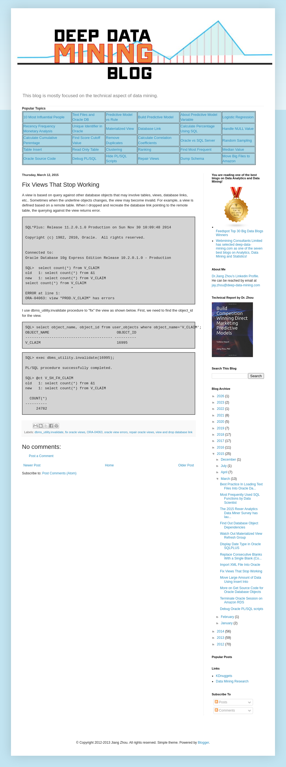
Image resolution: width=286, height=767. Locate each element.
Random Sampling (237, 140)
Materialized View (120, 129)
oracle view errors (116, 432)
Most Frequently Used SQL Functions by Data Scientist (240, 499)
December (229, 459)
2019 (221, 428)
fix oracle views (75, 432)
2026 (221, 396)
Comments (225, 710)
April (224, 472)
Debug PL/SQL (84, 158)
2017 (221, 441)
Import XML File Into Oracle (240, 565)
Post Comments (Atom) (59, 473)
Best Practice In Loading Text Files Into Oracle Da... (241, 486)
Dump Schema (192, 158)
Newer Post (31, 465)
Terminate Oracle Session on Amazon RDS (241, 600)
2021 (221, 415)
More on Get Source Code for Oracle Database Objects (241, 590)
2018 (221, 434)
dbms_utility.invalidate (49, 432)
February (228, 617)
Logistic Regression (238, 117)
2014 (221, 631)
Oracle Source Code (39, 158)
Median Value (233, 149)
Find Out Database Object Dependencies (239, 525)
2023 (221, 402)
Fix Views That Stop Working (241, 571)
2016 (221, 447)
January (227, 623)
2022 (221, 409)
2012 (221, 644)
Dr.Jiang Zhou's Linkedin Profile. (235, 276)
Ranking (144, 149)
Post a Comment (41, 456)
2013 (221, 638)
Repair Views (148, 158)
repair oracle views (141, 432)
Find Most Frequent (195, 149)
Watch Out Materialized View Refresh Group (241, 535)
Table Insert (32, 149)
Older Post (186, 465)
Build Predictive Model (156, 117)
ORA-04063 (95, 432)
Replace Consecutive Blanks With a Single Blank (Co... (241, 556)
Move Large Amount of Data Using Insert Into (240, 579)
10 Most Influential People (44, 117)
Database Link (149, 129)
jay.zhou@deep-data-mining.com (236, 285)
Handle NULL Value (238, 129)
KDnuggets (224, 676)
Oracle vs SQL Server (197, 140)
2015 (221, 454)
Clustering (114, 149)
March (226, 479)
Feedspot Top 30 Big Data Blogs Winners (239, 231)
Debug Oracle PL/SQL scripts (241, 609)
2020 (221, 422)
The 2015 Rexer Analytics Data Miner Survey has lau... (239, 513)
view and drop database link (174, 432)
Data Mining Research (232, 681)
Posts (221, 702)
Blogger (203, 742)
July (224, 466)
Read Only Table (85, 149)
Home (109, 465)
